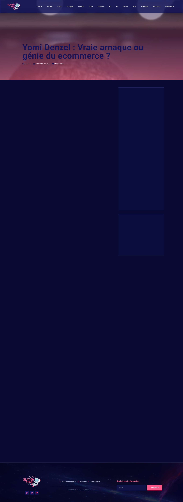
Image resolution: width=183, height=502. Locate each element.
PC (117, 6)
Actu (134, 6)
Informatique (52, 64)
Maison (81, 6)
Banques (144, 6)
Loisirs (39, 6)
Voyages (69, 6)
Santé (125, 6)
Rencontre (169, 6)
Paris (59, 6)
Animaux (156, 6)
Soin (91, 6)
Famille (101, 6)
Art (110, 6)
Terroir (50, 6)
